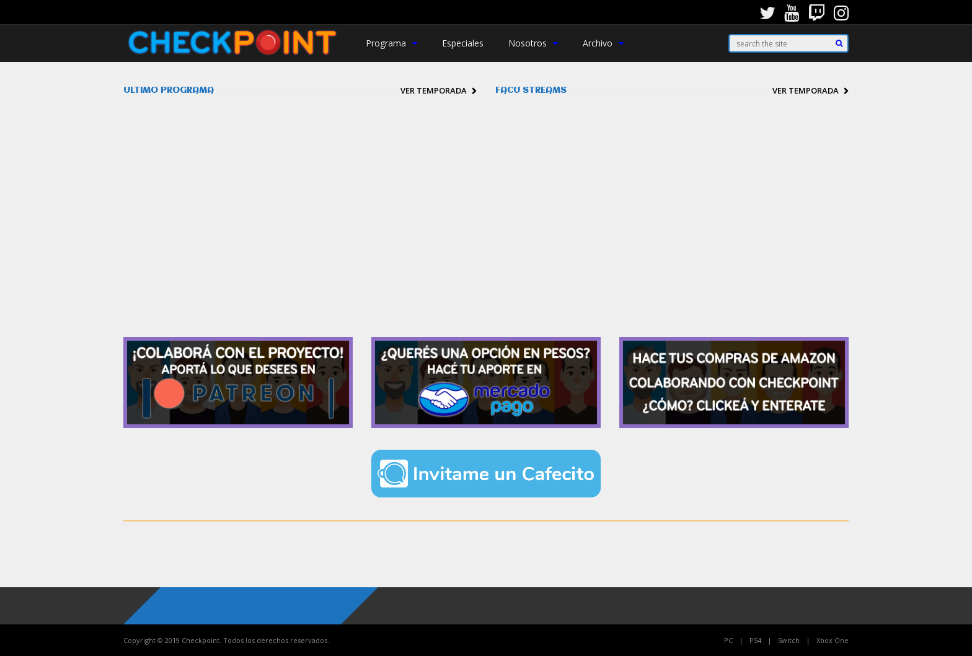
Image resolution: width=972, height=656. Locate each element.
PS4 (755, 640)
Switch (789, 640)
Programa (391, 43)
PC (728, 640)
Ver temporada (433, 90)
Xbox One (832, 640)
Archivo (603, 43)
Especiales (463, 43)
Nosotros (533, 43)
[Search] (839, 43)
